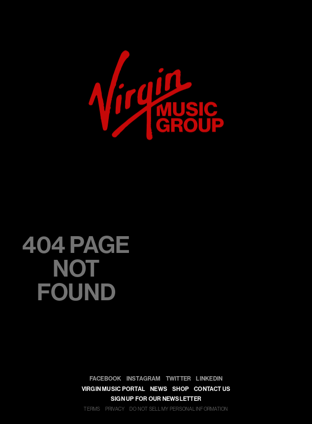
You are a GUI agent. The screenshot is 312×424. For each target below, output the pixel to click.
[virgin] (156, 53)
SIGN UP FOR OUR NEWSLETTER (156, 398)
